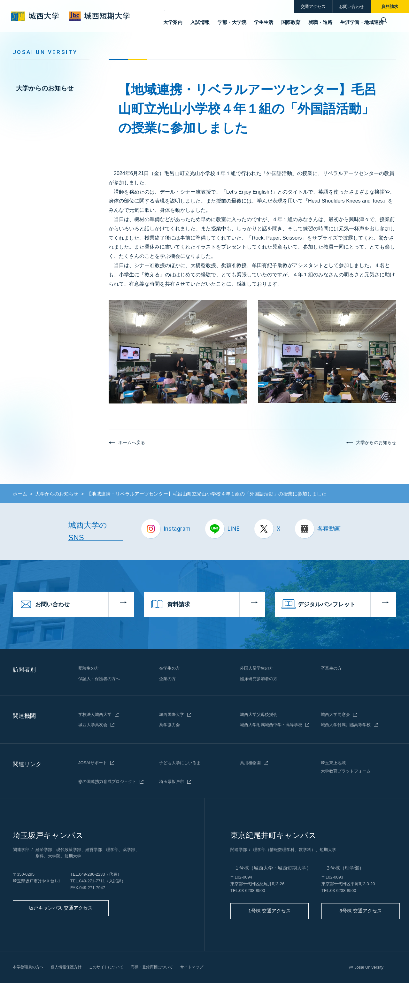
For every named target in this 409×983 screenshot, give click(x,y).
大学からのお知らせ (44, 88)
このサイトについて (112, 966)
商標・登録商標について (161, 966)
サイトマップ (204, 966)
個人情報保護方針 (70, 966)
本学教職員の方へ (29, 966)
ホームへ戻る (131, 442)
